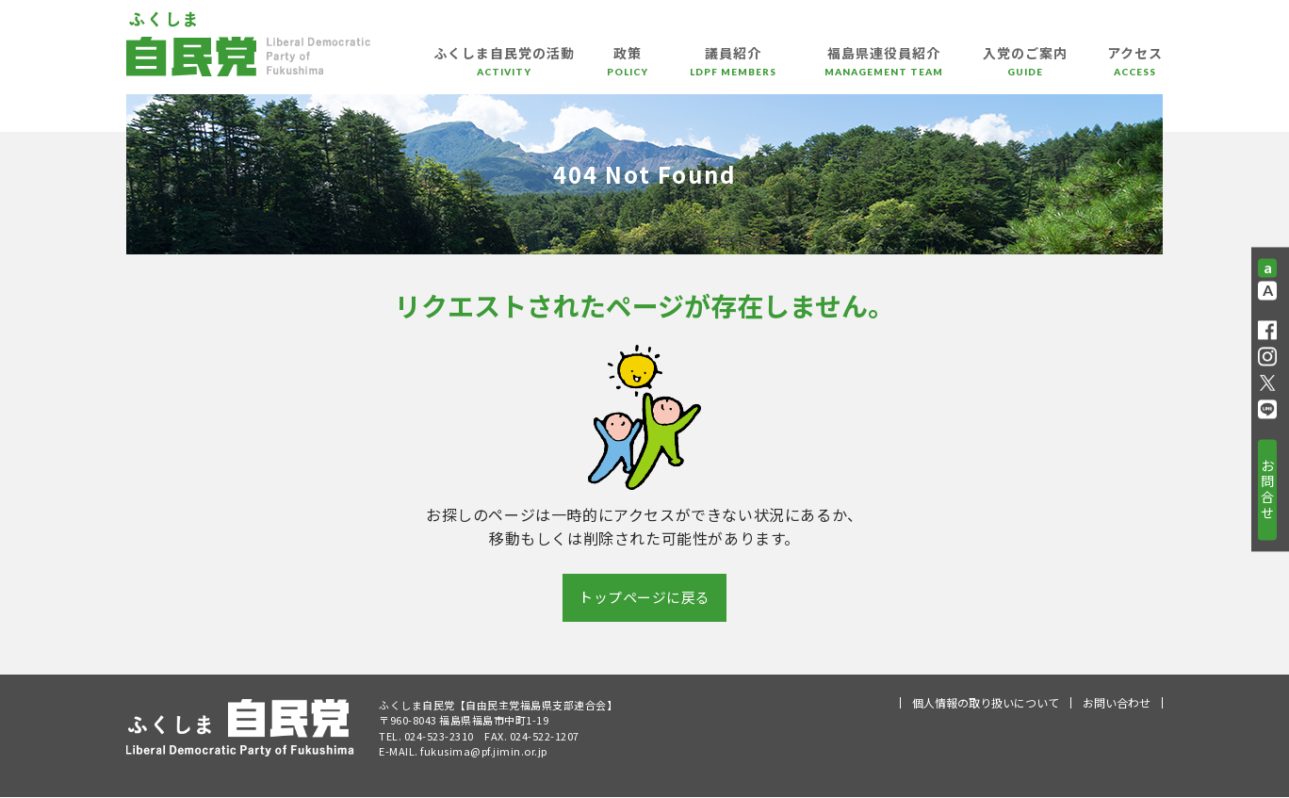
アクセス (1135, 67)
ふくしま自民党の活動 (504, 67)
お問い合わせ (1116, 703)
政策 (627, 67)
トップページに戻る (645, 598)
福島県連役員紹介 (883, 67)
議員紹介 (733, 67)
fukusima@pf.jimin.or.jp (483, 751)
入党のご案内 (1025, 67)
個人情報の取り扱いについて (985, 703)
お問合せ (1267, 489)
